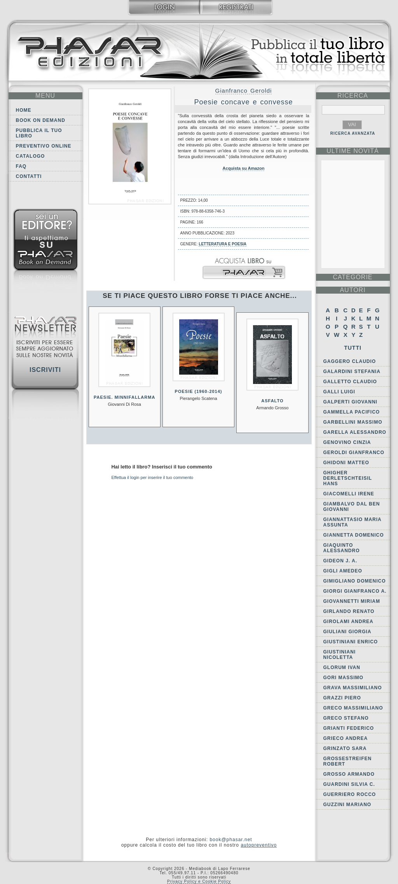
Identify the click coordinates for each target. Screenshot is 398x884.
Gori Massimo (343, 677)
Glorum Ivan (341, 667)
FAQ (21, 166)
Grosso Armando (349, 774)
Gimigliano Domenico (354, 581)
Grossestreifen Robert (347, 761)
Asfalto (272, 400)
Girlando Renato (349, 611)
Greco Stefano (346, 718)
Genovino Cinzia (347, 442)
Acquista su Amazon (244, 168)
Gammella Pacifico (351, 412)
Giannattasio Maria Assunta (352, 522)
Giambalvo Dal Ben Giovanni (351, 506)
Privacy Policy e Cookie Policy (199, 881)
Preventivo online (44, 146)
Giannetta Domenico (353, 535)
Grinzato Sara (345, 748)
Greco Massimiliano (353, 708)
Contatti (29, 176)
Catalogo (30, 156)
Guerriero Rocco (349, 794)
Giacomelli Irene (348, 494)
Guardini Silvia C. (349, 784)
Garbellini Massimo (352, 422)
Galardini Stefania (352, 371)
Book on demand (40, 120)
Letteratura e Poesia (222, 244)
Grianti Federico (348, 728)
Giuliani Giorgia (347, 631)
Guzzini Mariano (347, 804)
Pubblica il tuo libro (39, 133)
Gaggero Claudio (349, 361)
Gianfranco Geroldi (243, 90)
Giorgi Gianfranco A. (355, 591)
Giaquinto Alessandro (341, 547)
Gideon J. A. (340, 561)
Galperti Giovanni (350, 402)
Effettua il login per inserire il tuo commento (153, 477)
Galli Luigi (339, 391)
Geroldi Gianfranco (353, 452)
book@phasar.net (230, 839)
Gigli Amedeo (342, 571)
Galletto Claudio (350, 381)
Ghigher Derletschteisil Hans (347, 478)
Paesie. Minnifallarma (124, 397)
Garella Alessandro (354, 432)
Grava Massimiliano (352, 687)
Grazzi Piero (342, 698)
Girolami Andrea (348, 621)
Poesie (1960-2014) (198, 391)
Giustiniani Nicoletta (339, 654)
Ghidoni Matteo (346, 462)
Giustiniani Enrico (350, 642)
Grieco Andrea (345, 738)
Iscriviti (45, 369)
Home (23, 110)
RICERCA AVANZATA (352, 133)
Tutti (352, 348)
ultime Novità (352, 151)
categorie (352, 277)
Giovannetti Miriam (351, 601)
